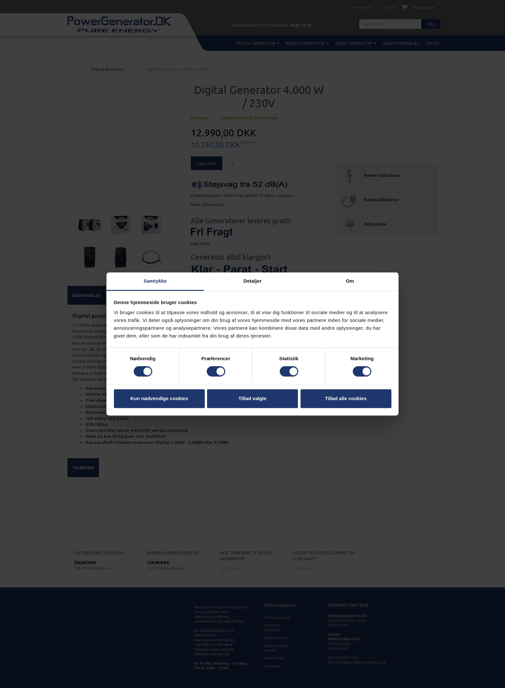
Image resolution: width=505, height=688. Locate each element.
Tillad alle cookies (345, 398)
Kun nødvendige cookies (159, 398)
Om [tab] (350, 281)
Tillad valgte (252, 398)
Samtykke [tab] (155, 281)
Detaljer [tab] (252, 281)
